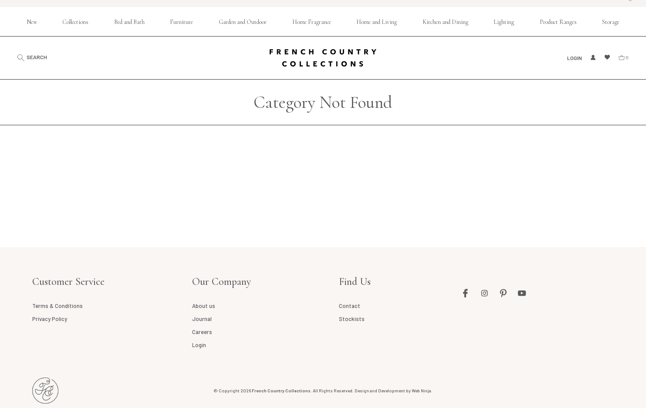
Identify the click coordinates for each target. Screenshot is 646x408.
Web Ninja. (422, 390)
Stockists (352, 318)
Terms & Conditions (57, 305)
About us (203, 305)
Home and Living (376, 22)
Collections (75, 22)
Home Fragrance (311, 22)
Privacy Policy (49, 318)
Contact (349, 305)
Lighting (504, 22)
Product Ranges (558, 22)
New (32, 22)
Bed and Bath (129, 22)
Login (574, 58)
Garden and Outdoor (243, 22)
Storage (610, 22)
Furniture (181, 22)
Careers (202, 331)
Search (37, 57)
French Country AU (45, 391)
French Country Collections (323, 58)
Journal (202, 318)
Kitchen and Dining (445, 22)
